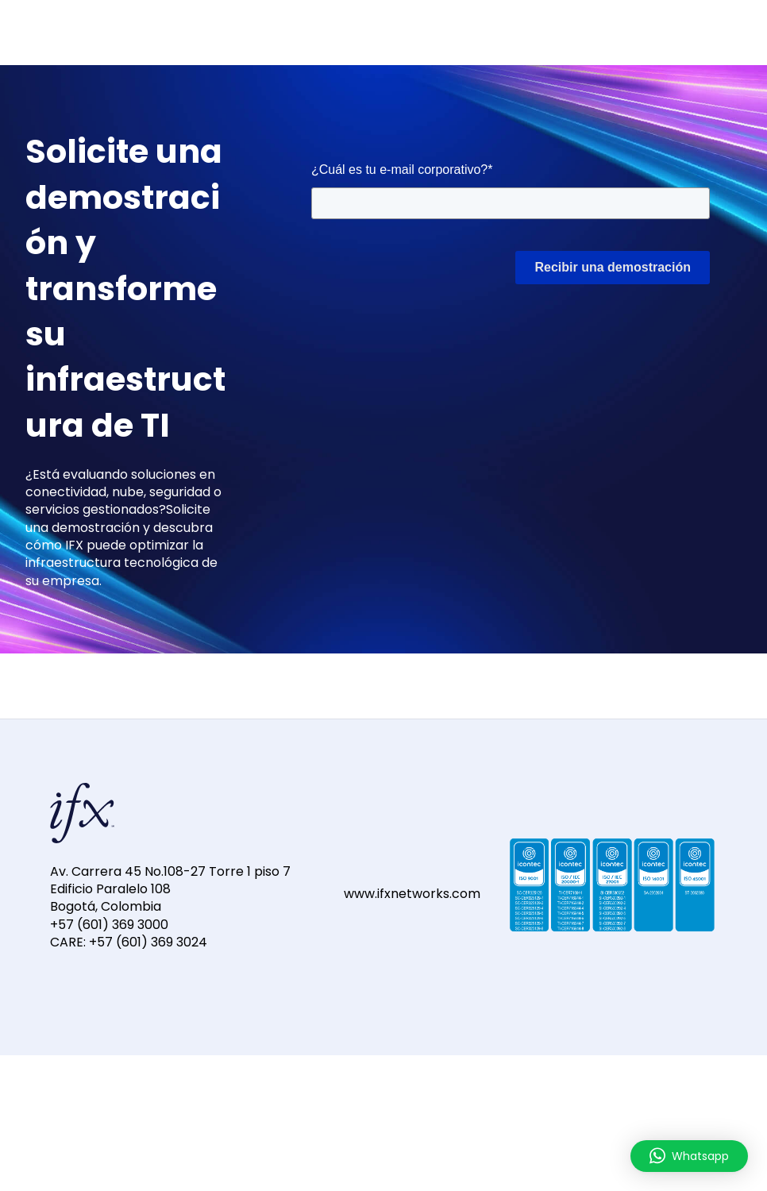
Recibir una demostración (612, 267)
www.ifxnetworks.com (412, 894)
